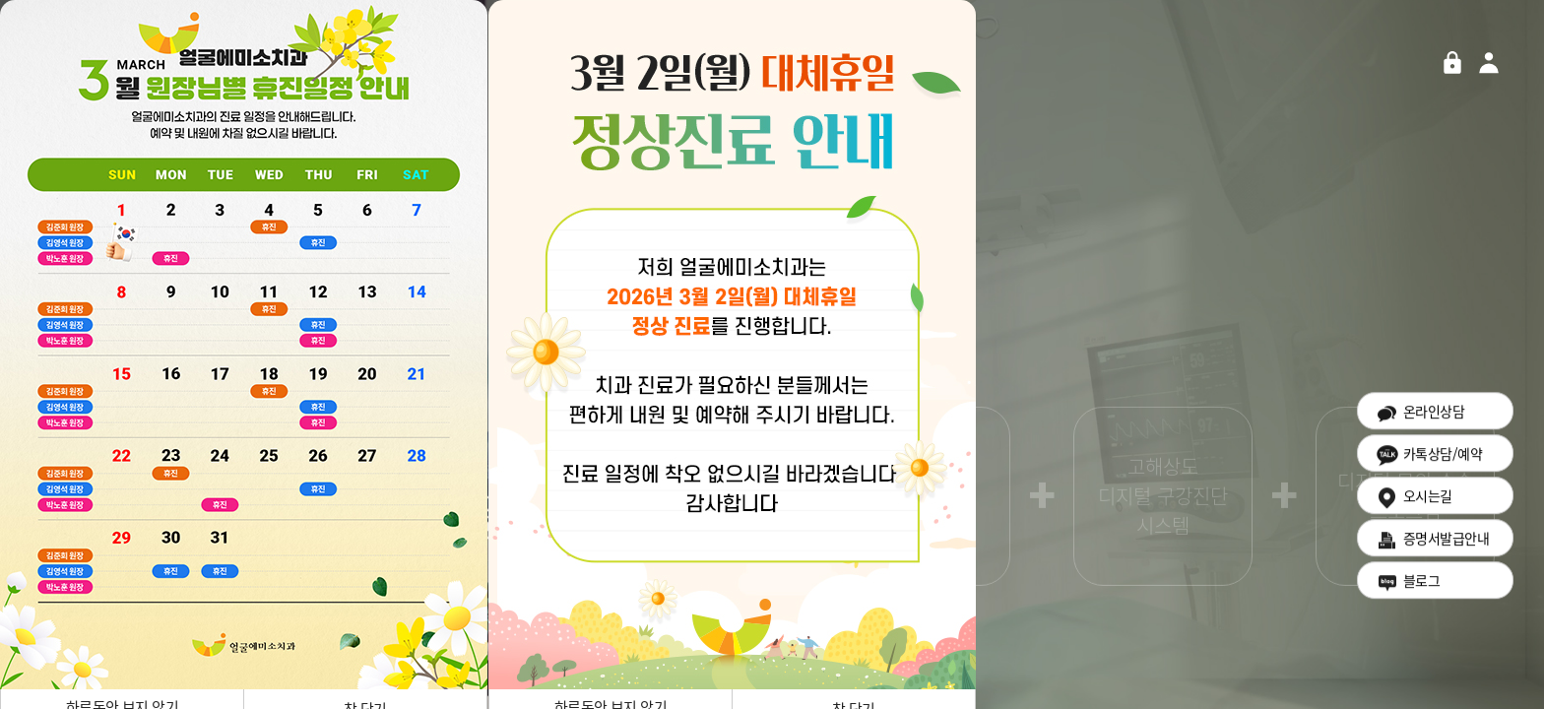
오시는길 (1413, 502)
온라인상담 (1419, 418)
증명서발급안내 (1432, 545)
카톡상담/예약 (1429, 460)
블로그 (1407, 587)
